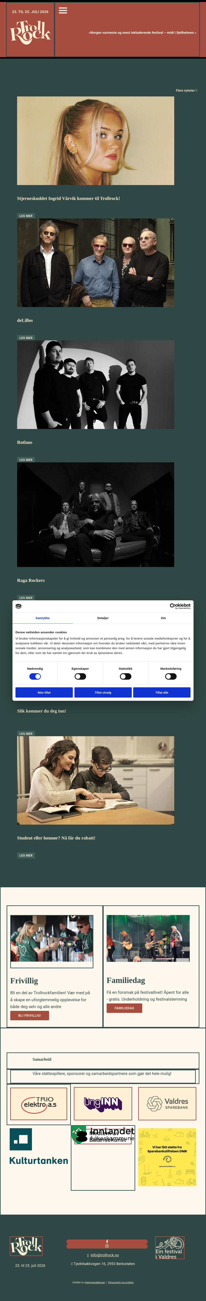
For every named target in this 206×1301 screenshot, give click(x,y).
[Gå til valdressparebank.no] (167, 1119)
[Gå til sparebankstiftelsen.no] (167, 1185)
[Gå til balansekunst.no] (102, 1143)
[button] (29, 1015)
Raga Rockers (31, 580)
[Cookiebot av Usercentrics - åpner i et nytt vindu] (173, 606)
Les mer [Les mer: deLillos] (26, 338)
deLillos (25, 320)
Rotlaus (24, 442)
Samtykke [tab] (43, 617)
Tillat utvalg (103, 692)
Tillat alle (162, 692)
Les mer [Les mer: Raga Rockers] (26, 598)
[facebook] (107, 1242)
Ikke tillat (44, 692)
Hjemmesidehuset (95, 1282)
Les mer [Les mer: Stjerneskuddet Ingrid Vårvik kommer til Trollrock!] (26, 216)
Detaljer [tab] (103, 617)
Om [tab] (163, 617)
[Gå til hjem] (30, 43)
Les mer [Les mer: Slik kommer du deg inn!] (26, 734)
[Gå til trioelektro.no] (38, 1119)
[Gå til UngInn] (103, 1119)
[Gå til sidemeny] (63, 14)
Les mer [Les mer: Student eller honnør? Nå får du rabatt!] (26, 855)
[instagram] (107, 1246)
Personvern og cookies (121, 1282)
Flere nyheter (186, 90)
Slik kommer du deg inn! (41, 710)
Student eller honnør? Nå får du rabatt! (56, 837)
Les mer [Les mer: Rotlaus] (26, 460)
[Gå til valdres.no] (169, 1260)
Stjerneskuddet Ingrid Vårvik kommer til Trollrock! (68, 198)
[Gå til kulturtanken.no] (39, 1163)
